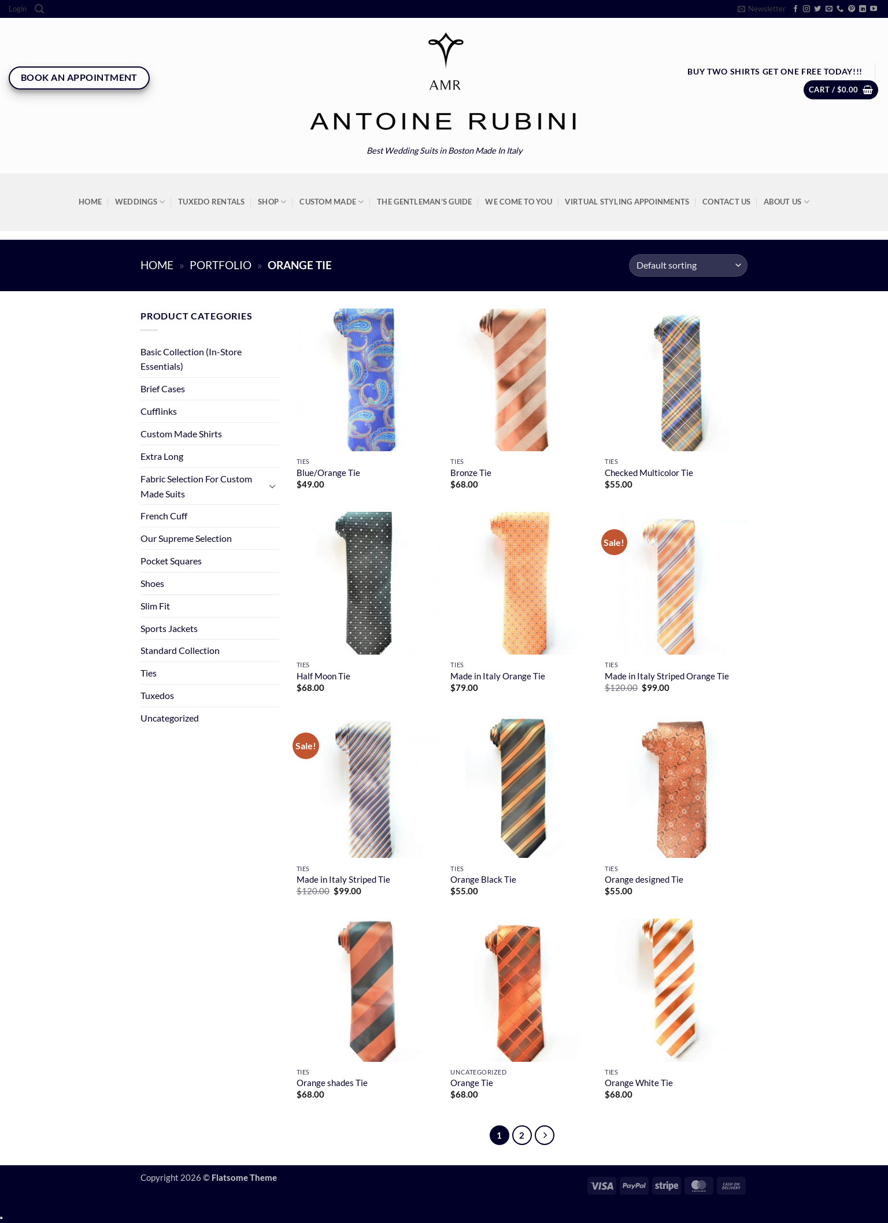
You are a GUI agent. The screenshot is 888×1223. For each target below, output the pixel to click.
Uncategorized (169, 717)
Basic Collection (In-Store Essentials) (191, 359)
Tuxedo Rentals (211, 201)
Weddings (140, 201)
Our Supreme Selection (186, 538)
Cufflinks (158, 411)
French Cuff (163, 515)
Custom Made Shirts (181, 433)
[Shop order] (688, 265)
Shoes (152, 583)
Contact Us (726, 201)
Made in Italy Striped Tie (343, 879)
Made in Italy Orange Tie (497, 676)
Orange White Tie (639, 1083)
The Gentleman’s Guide (424, 201)
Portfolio (220, 265)
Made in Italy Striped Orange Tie (667, 676)
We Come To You (518, 201)
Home (90, 201)
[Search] (39, 9)
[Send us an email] (829, 9)
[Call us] (840, 9)
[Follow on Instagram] (806, 9)
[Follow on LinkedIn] (862, 9)
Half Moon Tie (323, 676)
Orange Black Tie (483, 879)
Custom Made (331, 201)
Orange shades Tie (332, 1083)
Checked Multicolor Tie (649, 473)
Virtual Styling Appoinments (627, 201)
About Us (786, 201)
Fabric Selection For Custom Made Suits (196, 486)
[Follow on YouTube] (873, 9)
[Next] (544, 1135)
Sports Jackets (169, 628)
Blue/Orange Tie (328, 473)
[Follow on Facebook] (795, 9)
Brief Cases (162, 388)
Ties (148, 672)
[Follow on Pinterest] (851, 9)
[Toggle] (272, 486)
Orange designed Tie (644, 879)
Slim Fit (155, 605)
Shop (272, 201)
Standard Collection (180, 650)
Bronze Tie (470, 473)
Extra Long (161, 456)
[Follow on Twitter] (817, 9)
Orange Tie (471, 1083)
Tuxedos (157, 695)
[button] (18, 9)
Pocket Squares (171, 560)
